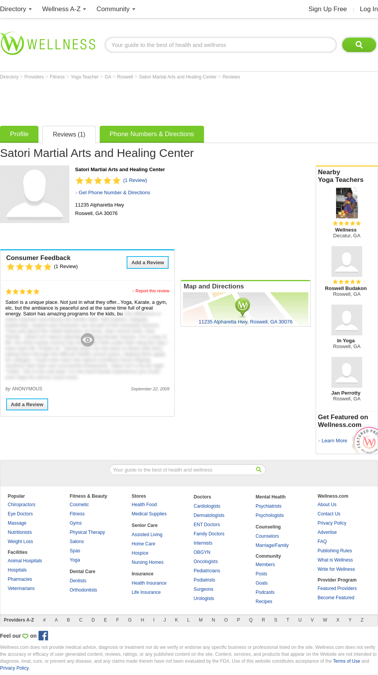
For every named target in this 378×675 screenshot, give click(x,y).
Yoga (75, 560)
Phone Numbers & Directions (152, 134)
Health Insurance (149, 583)
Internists (203, 543)
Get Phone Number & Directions (114, 192)
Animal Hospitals (25, 560)
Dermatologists (209, 515)
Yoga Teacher (85, 77)
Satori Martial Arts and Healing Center (178, 77)
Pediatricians (207, 570)
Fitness (58, 77)
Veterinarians (21, 588)
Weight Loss (20, 541)
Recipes (264, 601)
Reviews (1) (69, 134)
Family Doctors (209, 534)
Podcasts (265, 592)
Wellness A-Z (61, 9)
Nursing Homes (148, 562)
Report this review (152, 290)
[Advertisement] (140, 100)
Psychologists (270, 515)
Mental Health (271, 497)
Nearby (347, 176)
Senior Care (144, 525)
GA (108, 77)
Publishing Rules (335, 550)
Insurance (143, 574)
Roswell (125, 77)
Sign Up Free (327, 9)
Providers (34, 77)
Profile (19, 134)
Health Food (144, 504)
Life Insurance (146, 592)
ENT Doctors (207, 524)
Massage (17, 523)
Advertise (327, 532)
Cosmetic (79, 504)
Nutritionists (20, 532)
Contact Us (329, 514)
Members (265, 564)
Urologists (204, 598)
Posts (261, 574)
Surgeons (203, 589)
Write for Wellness (336, 569)
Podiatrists (204, 580)
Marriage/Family (272, 545)
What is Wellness (335, 560)
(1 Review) (135, 180)
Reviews (231, 77)
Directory (13, 9)
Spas (75, 550)
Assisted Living (147, 534)
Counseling (268, 527)
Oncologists (206, 561)
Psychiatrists (268, 506)
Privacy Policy (332, 523)
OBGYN (202, 552)
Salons (77, 541)
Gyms (76, 523)
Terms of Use (346, 661)
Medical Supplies (149, 514)
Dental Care (82, 571)
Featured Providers (337, 588)
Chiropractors (21, 504)
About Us (327, 504)
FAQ (322, 541)
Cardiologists (207, 506)
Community (113, 9)
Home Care (143, 544)
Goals (262, 583)
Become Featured (336, 597)
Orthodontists (83, 590)
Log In (369, 9)
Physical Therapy (87, 532)
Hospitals (17, 570)
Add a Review (147, 262)
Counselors (267, 536)
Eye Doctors (20, 514)
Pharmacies (20, 579)
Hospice (140, 553)
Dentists (78, 580)
